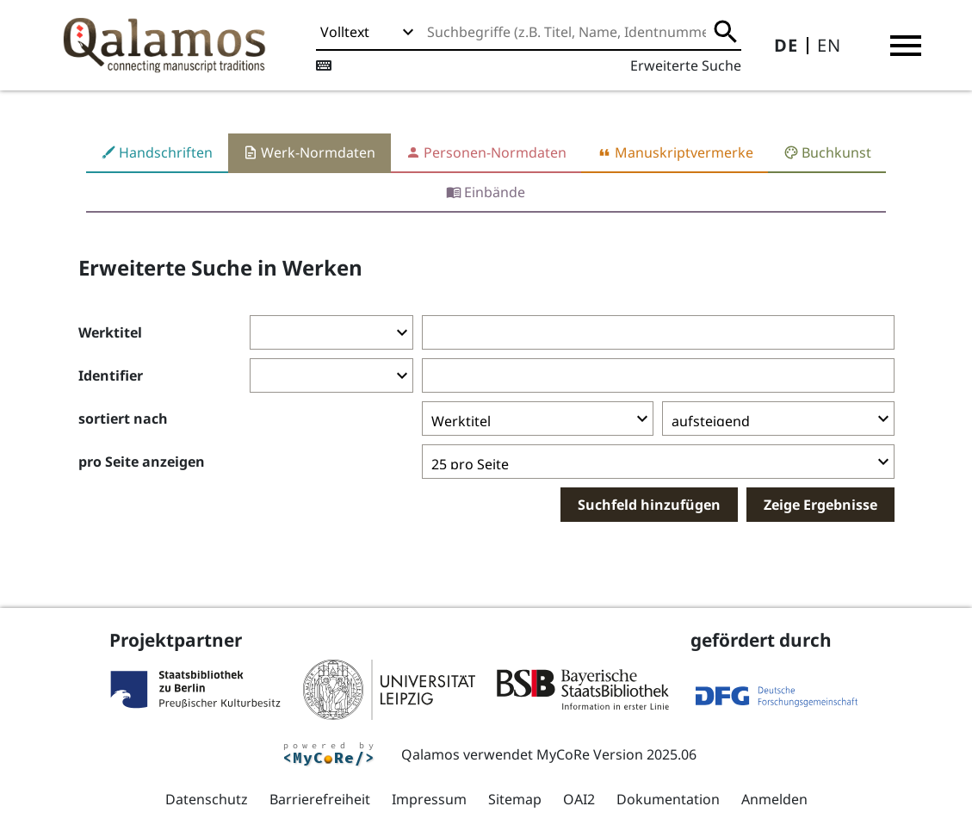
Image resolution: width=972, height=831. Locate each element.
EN (829, 45)
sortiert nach (123, 418)
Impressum (429, 799)
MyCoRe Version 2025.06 (616, 754)
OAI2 (579, 799)
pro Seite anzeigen (141, 461)
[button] (905, 45)
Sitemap (515, 799)
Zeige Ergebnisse (820, 504)
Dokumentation (668, 799)
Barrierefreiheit (319, 799)
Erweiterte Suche (685, 65)
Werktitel (110, 332)
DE (786, 45)
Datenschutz (206, 799)
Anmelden (774, 799)
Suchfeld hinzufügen (649, 504)
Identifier (110, 375)
